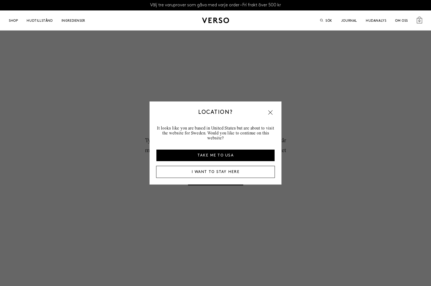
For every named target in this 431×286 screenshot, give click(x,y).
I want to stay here (215, 171)
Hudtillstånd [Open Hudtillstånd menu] (40, 20)
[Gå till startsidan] (215, 20)
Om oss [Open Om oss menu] (401, 20)
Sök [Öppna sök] (326, 20)
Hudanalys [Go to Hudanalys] (376, 20)
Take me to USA (215, 155)
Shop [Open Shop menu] (13, 20)
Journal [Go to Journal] (349, 20)
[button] (270, 112)
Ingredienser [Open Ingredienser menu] (73, 20)
